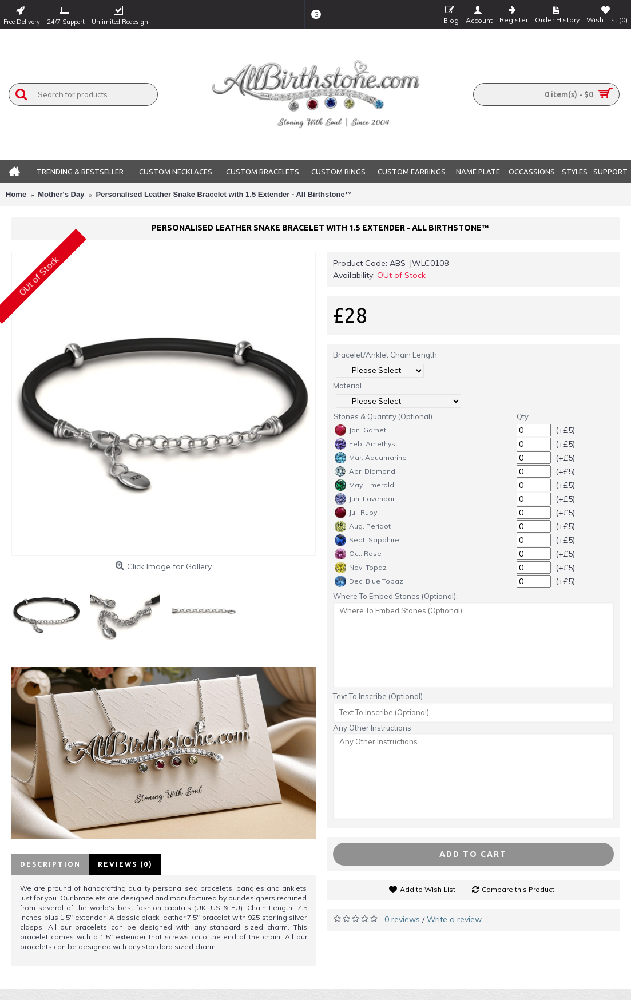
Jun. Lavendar (365, 499)
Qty (523, 416)
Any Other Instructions (372, 727)
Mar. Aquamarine (371, 457)
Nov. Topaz (361, 567)
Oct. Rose (358, 553)
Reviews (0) (125, 864)
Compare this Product (518, 889)
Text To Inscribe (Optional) (378, 696)
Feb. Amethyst (366, 444)
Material (347, 385)
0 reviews (402, 919)
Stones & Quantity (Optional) (383, 416)
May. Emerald (364, 485)
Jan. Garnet (360, 430)
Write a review (454, 919)
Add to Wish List (427, 889)
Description (50, 864)
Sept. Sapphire (367, 540)
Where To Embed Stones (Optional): (395, 596)
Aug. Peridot (363, 526)
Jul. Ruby (356, 512)
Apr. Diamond (365, 471)
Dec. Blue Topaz (369, 581)
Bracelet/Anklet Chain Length (385, 354)
